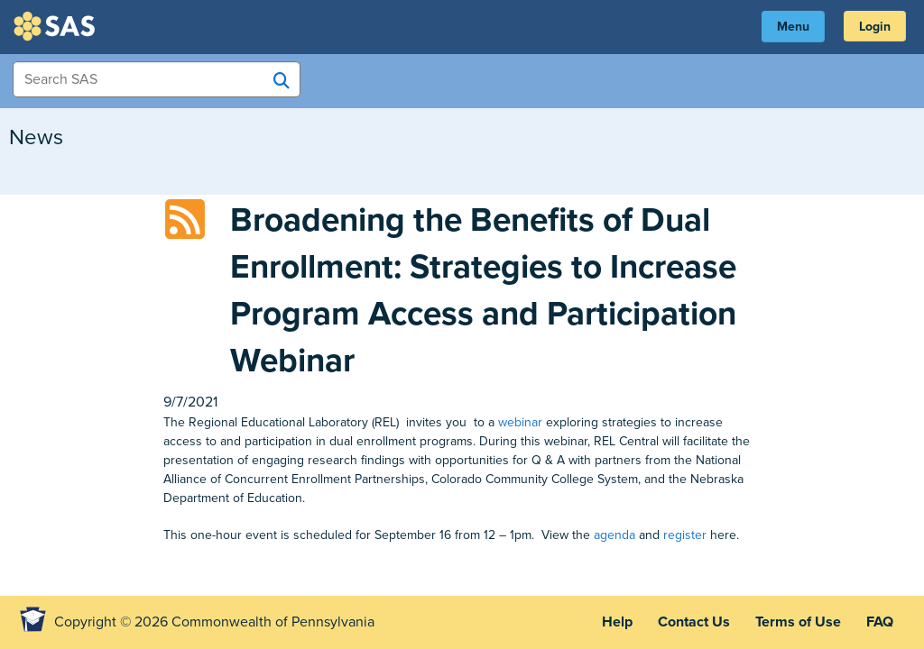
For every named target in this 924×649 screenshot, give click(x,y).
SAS (57, 26)
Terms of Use (798, 622)
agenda (614, 535)
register (685, 535)
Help (617, 622)
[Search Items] (156, 79)
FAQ (879, 622)
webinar (520, 422)
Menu (793, 26)
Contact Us (694, 622)
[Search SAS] (281, 80)
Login (875, 26)
